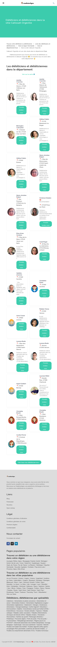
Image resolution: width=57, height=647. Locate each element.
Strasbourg (10, 592)
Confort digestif (34, 607)
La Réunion (31, 565)
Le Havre (16, 584)
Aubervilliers (18, 580)
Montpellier (14, 586)
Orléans (18, 588)
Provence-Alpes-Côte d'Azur (16, 569)
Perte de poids (31, 619)
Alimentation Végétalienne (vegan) (37, 603)
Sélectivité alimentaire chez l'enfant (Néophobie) (29, 623)
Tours (35, 592)
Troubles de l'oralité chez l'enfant (17, 627)
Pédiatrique (10, 619)
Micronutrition (11, 617)
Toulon (17, 592)
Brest (16, 582)
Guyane (43, 563)
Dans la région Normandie (26, 46)
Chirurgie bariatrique (22, 607)
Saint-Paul (40, 590)
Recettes (9, 505)
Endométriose (11, 611)
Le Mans (23, 584)
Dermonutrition (11, 609)
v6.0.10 (53, 642)
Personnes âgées (20, 619)
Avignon (25, 580)
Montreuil (22, 586)
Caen (20, 582)
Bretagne (44, 561)
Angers (26, 578)
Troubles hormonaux (42, 631)
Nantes (47, 586)
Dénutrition (43, 607)
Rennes (47, 588)
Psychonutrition (11, 621)
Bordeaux (39, 580)
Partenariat (10, 502)
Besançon (32, 580)
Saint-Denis (22, 590)
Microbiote (41, 615)
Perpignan (30, 588)
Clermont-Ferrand (28, 582)
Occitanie (31, 567)
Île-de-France (22, 565)
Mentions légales (12, 525)
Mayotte (46, 565)
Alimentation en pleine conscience (24, 601)
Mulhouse (29, 586)
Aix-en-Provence (12, 578)
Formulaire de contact (13, 538)
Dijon (42, 582)
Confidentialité (11, 528)
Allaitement (28, 605)
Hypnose (39, 611)
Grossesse (19, 611)
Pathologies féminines (36, 617)
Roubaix (9, 590)
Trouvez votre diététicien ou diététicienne (19, 44)
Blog (8, 499)
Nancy (35, 586)
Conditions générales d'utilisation (17, 518)
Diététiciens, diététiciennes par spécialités (28, 597)
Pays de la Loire (40, 567)
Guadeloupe (35, 563)
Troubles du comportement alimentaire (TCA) (21, 631)
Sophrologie (17, 625)
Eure (45, 51)
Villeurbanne (42, 592)
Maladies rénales (31, 615)
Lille (28, 584)
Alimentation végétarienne (15, 605)
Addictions (10, 601)
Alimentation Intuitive (18, 603)
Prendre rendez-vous (21, 110)
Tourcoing (30, 592)
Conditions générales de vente (16, 522)
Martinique (39, 565)
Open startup (11, 508)
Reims (42, 588)
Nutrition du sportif (22, 617)
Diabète (19, 609)
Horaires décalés (29, 611)
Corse (21, 563)
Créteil (37, 582)
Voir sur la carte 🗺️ (28, 74)
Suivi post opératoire (29, 625)
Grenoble (9, 584)
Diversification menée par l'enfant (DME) (36, 609)
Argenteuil (39, 578)
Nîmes (13, 588)
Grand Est (28, 563)
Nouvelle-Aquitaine (21, 567)
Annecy (32, 578)
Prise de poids (41, 619)
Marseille (44, 584)
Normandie (10, 567)
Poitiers (36, 588)
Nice (8, 588)
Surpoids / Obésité (42, 625)
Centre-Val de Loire (13, 563)
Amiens (20, 578)
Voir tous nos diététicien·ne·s (28, 462)
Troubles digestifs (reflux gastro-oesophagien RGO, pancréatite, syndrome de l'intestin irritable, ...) (27, 628)
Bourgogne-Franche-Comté (31, 561)
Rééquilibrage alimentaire (25, 621)
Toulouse (23, 592)
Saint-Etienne (31, 590)
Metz (8, 586)
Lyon (38, 584)
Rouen (16, 590)
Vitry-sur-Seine (11, 594)
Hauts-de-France (12, 565)
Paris (24, 588)
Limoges (33, 584)
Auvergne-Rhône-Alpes (14, 561)
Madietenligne (20, 642)
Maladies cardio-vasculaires (21, 613)
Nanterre (41, 586)
